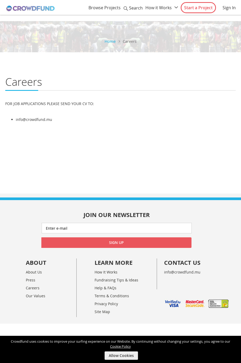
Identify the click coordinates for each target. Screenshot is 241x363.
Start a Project (198, 8)
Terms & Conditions (112, 295)
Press (30, 279)
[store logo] (30, 8)
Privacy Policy (106, 303)
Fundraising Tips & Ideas (116, 279)
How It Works (106, 272)
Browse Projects (104, 8)
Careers (33, 287)
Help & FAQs (105, 287)
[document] (121, 349)
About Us (34, 272)
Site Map (102, 311)
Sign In (229, 8)
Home (110, 41)
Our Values (35, 295)
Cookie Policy (120, 346)
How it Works (158, 8)
